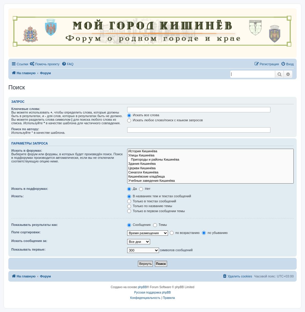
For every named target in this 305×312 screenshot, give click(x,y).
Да (132, 188)
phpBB (142, 287)
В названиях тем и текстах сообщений (159, 196)
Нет (144, 188)
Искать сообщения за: (29, 241)
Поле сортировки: (26, 232)
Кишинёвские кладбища (210, 177)
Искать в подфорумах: (29, 188)
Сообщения (139, 224)
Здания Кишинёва (210, 164)
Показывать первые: (28, 249)
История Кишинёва (210, 151)
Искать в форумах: (26, 150)
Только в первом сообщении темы (156, 211)
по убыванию (215, 233)
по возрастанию (185, 233)
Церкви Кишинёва (210, 168)
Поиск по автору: (25, 129)
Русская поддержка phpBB (152, 292)
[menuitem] (45, 64)
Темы (160, 224)
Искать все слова (143, 115)
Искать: (17, 196)
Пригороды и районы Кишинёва (210, 160)
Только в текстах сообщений (151, 201)
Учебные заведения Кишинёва (210, 181)
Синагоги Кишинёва (210, 172)
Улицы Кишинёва (210, 155)
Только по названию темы (149, 206)
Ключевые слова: (25, 109)
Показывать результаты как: (34, 224)
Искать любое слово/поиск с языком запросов (165, 120)
